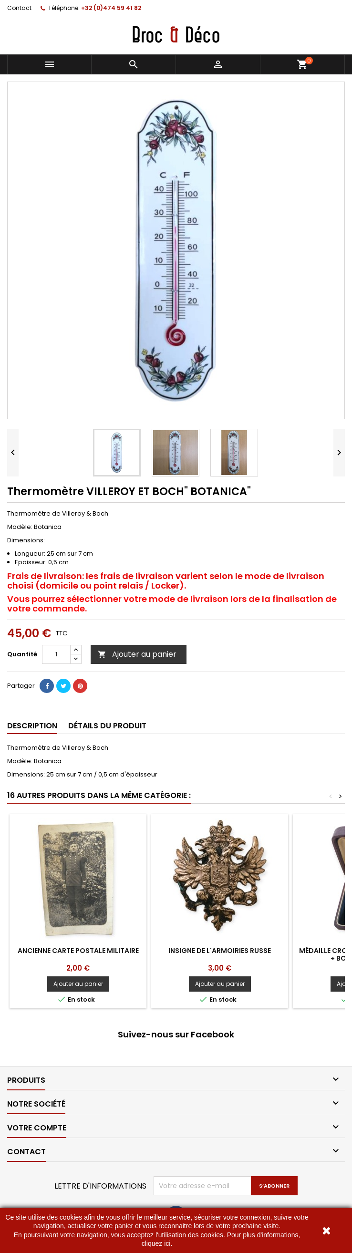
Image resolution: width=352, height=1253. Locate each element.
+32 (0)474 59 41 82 (111, 8)
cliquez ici (156, 1243)
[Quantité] (56, 654)
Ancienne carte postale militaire (78, 950)
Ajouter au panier (137, 654)
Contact (19, 8)
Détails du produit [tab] (107, 725)
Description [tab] (32, 725)
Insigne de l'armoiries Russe (219, 950)
